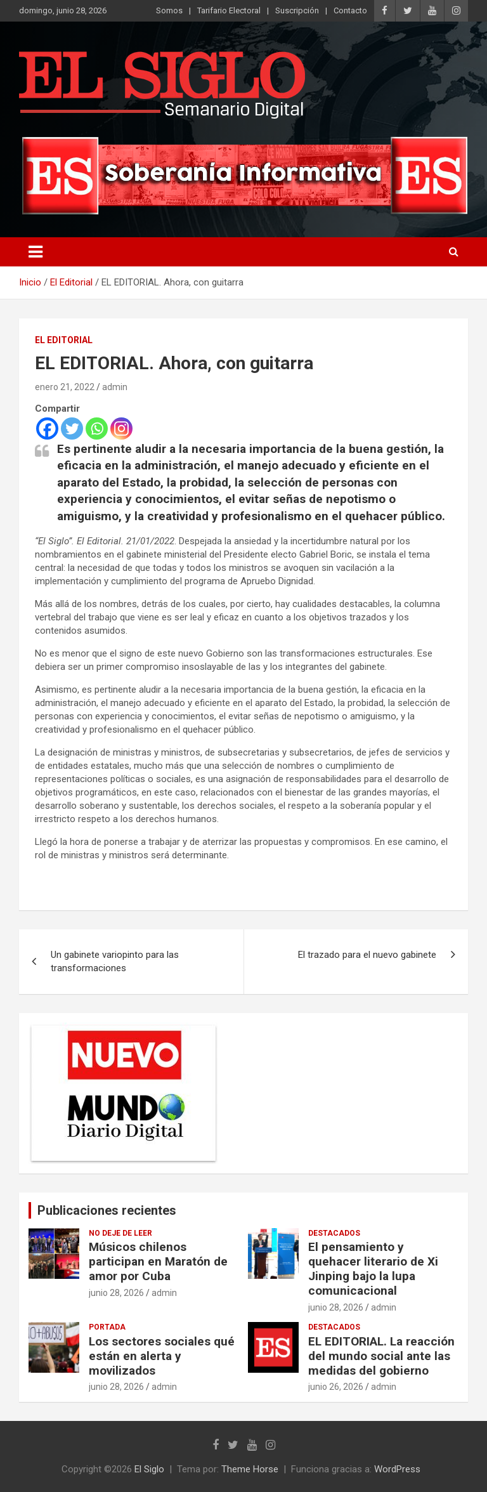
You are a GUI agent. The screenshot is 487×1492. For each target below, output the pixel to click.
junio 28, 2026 (116, 1293)
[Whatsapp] (97, 428)
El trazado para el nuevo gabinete (367, 954)
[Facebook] (47, 428)
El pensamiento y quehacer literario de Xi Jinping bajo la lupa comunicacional (373, 1268)
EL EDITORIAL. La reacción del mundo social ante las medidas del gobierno (381, 1356)
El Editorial (64, 340)
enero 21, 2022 (64, 387)
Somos (169, 10)
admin (114, 387)
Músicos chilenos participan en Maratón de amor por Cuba (158, 1261)
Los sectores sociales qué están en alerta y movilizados (162, 1356)
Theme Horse (249, 1469)
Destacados (334, 1233)
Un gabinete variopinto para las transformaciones (115, 961)
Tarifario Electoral (229, 10)
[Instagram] (121, 428)
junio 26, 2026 (335, 1387)
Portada (107, 1327)
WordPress (397, 1469)
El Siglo (149, 1469)
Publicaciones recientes (106, 1210)
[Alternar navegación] (35, 251)
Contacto (350, 10)
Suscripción (297, 10)
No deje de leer (120, 1233)
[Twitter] (72, 428)
